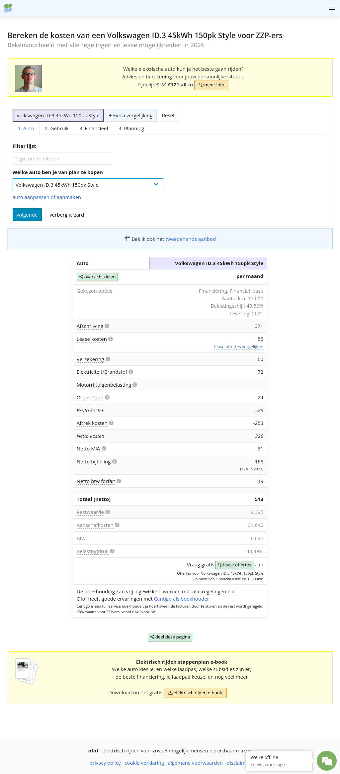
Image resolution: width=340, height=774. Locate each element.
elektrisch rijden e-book (195, 693)
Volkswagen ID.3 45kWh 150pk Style (58, 115)
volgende (27, 214)
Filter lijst (24, 146)
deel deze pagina (170, 637)
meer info (211, 85)
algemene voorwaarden (195, 762)
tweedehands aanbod (190, 239)
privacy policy (105, 762)
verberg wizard (66, 214)
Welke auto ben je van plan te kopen (58, 172)
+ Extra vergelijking (130, 115)
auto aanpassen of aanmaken (47, 197)
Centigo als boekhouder (181, 598)
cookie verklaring (144, 762)
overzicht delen (97, 277)
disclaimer (239, 762)
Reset (168, 115)
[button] (332, 8)
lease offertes (234, 565)
